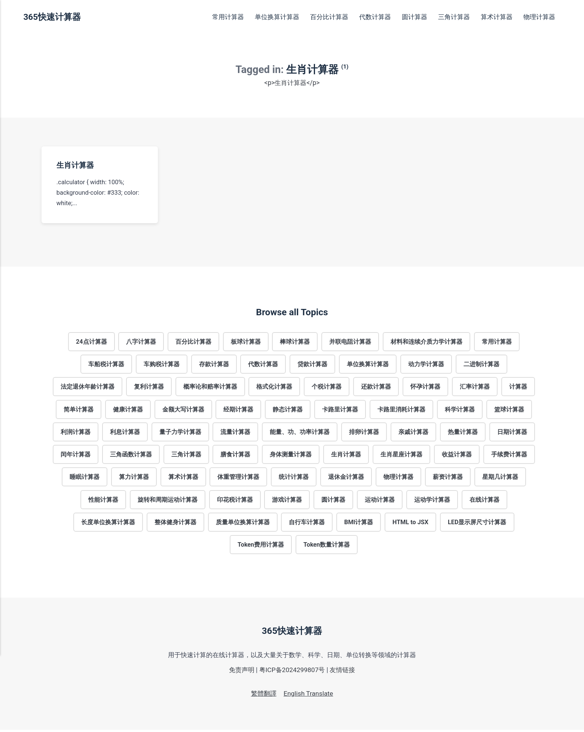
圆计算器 (414, 17)
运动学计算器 (432, 501)
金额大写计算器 (183, 409)
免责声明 (241, 672)
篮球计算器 (510, 409)
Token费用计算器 (261, 546)
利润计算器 (75, 432)
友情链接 (342, 672)
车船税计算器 (105, 364)
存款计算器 (214, 364)
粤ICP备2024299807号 (292, 672)
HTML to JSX (411, 523)
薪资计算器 (448, 478)
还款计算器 (376, 387)
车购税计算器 (161, 364)
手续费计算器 (510, 455)
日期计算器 (513, 432)
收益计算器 (457, 455)
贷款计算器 (312, 364)
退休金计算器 (346, 478)
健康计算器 (127, 409)
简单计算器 (78, 409)
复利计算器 (148, 387)
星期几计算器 (501, 478)
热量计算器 (463, 432)
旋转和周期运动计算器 (167, 501)
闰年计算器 (75, 455)
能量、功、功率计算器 (300, 432)
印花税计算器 (235, 501)
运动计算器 (380, 501)
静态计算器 (288, 409)
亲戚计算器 (414, 432)
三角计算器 (454, 17)
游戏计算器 (287, 501)
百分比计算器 (329, 17)
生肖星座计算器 (402, 455)
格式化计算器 (274, 387)
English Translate (308, 696)
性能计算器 (102, 501)
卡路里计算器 (340, 409)
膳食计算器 (235, 455)
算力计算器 (133, 478)
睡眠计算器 (84, 478)
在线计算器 (485, 501)
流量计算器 (235, 432)
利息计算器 (124, 432)
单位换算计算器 (277, 17)
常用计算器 (228, 17)
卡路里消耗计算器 (402, 409)
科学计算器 (460, 409)
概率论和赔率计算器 (210, 387)
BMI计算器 (358, 523)
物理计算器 (539, 17)
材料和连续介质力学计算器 (427, 341)
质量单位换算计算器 (242, 523)
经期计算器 (238, 409)
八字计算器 (141, 341)
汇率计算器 (475, 387)
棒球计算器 (295, 341)
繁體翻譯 (263, 696)
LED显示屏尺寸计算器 (478, 523)
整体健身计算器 (175, 523)
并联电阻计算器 (351, 341)
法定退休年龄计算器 (87, 387)
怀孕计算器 (426, 387)
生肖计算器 (75, 165)
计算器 (519, 387)
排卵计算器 (364, 432)
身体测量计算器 (291, 455)
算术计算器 (497, 17)
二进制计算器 (482, 364)
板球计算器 (246, 341)
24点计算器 (90, 341)
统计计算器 (294, 478)
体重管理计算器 (238, 478)
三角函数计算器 (130, 455)
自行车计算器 (307, 523)
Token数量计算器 (326, 546)
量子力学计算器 (180, 432)
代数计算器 (375, 17)
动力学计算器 (426, 364)
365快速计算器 (52, 17)
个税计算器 (327, 387)
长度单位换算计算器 (107, 523)
